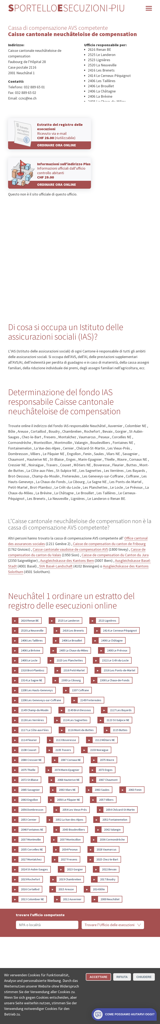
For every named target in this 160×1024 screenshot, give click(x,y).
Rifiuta (122, 977)
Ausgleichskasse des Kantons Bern (67, 560)
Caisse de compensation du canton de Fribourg (109, 543)
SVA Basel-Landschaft (56, 566)
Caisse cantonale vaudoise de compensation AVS (70, 549)
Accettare (98, 977)
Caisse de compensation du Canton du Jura (115, 555)
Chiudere (144, 977)
